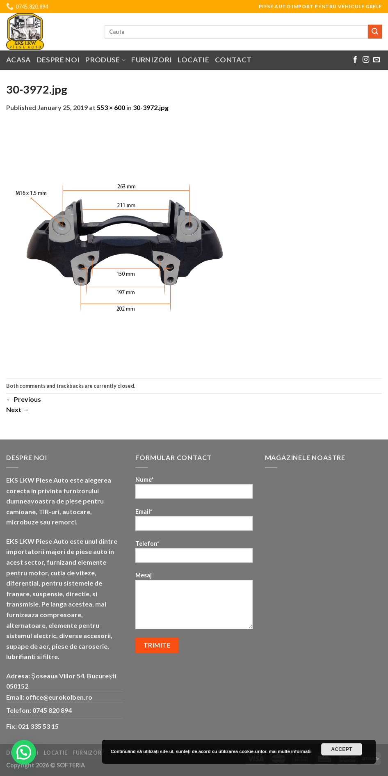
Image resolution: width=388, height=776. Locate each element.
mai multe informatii (290, 751)
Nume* (193, 490)
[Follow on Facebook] (355, 60)
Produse (105, 59)
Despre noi (58, 59)
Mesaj (193, 603)
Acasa (18, 59)
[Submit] (375, 32)
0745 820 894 (52, 710)
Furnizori (151, 59)
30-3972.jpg (151, 107)
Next (17, 409)
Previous (23, 399)
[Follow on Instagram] (366, 60)
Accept (341, 749)
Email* (193, 522)
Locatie (193, 59)
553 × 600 (111, 107)
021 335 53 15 (38, 726)
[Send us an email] (376, 60)
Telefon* (193, 554)
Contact (233, 59)
